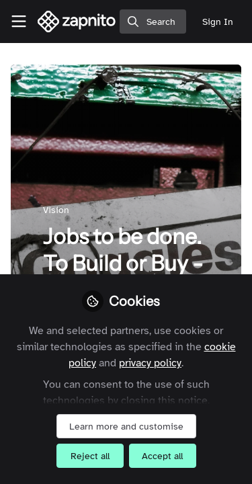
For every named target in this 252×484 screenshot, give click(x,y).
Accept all (162, 456)
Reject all (90, 456)
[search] (153, 21)
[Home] (77, 21)
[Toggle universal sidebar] (19, 21)
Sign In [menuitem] (217, 22)
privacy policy (150, 363)
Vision (56, 210)
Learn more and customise (126, 426)
